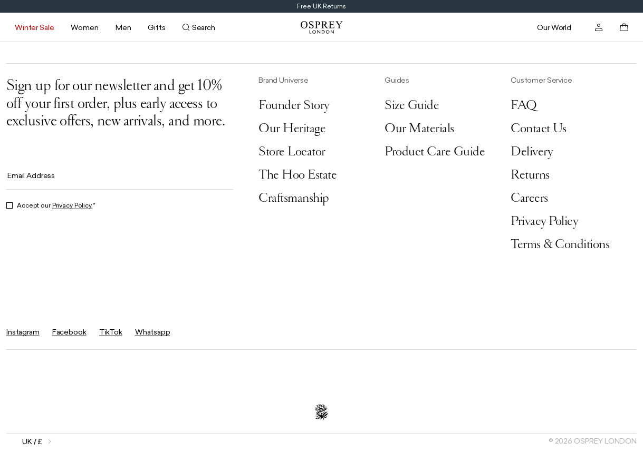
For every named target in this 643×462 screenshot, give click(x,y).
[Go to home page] (322, 27)
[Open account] (598, 27)
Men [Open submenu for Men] (123, 27)
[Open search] (199, 27)
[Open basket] (624, 27)
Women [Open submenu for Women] (84, 27)
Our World (554, 27)
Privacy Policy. (72, 205)
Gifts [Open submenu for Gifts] (156, 27)
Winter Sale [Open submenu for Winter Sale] (34, 27)
